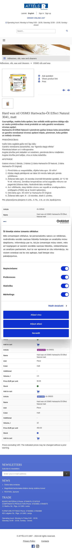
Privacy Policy (29, 541)
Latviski (24, 13)
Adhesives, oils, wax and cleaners (20, 58)
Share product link (50, 79)
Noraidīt (36, 333)
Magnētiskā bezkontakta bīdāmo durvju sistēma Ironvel (24, 488)
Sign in (41, 13)
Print (44, 81)
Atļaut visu (36, 315)
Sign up (48, 13)
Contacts (45, 541)
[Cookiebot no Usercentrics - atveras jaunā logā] (56, 221)
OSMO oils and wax (41, 63)
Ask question (47, 76)
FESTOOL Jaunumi (11, 492)
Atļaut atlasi (36, 324)
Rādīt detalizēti (55, 306)
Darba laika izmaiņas (12, 485)
